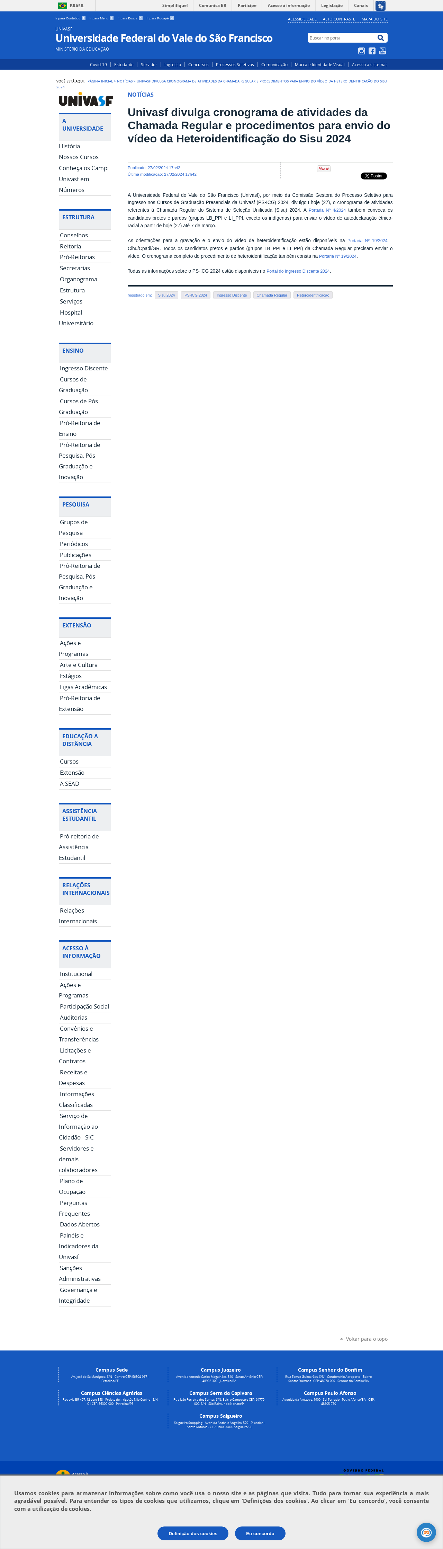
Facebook (373, 50)
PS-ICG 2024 (195, 295)
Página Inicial (100, 81)
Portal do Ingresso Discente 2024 (298, 271)
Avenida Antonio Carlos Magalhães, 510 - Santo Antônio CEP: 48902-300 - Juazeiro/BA (219, 1379)
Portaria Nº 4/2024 (327, 210)
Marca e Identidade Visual (320, 64)
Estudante (124, 64)
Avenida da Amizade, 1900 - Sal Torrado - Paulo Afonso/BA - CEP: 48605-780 (328, 1402)
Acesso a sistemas (370, 64)
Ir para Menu (102, 18)
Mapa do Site (375, 18)
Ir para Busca (131, 18)
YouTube (383, 50)
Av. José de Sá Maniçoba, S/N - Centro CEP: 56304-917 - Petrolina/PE (110, 1379)
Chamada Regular (272, 295)
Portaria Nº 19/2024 (367, 240)
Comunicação (274, 64)
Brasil (77, 6)
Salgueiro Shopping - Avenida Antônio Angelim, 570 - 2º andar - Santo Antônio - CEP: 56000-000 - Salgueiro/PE (219, 1425)
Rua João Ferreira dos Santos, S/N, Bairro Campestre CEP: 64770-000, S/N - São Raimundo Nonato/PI (219, 1402)
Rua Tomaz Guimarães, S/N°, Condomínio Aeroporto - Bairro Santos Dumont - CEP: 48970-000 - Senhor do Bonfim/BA (328, 1379)
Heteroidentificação (313, 295)
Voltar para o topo (367, 1339)
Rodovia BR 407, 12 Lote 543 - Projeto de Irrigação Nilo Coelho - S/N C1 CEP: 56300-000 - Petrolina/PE (110, 1402)
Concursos (198, 64)
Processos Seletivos (235, 64)
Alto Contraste (339, 18)
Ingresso (172, 64)
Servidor (149, 64)
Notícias (125, 81)
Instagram (362, 50)
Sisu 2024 (166, 295)
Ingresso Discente (232, 295)
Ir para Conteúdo (71, 18)
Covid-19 (98, 64)
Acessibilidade (302, 18)
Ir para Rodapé (160, 18)
